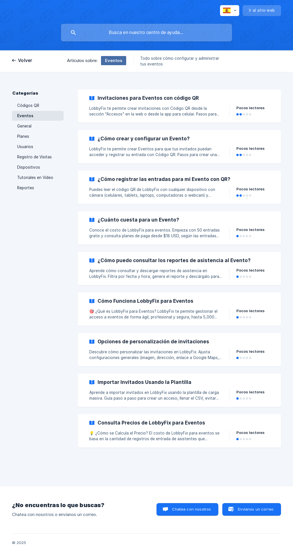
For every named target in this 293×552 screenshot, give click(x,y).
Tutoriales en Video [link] (35, 177)
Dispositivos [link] (28, 167)
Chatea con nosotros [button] (191, 509)
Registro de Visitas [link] (34, 157)
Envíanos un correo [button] (256, 509)
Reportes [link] (25, 188)
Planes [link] (23, 136)
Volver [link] (25, 60)
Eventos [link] (25, 115)
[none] (229, 10)
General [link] (24, 126)
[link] (179, 106)
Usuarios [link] (25, 146)
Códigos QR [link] (28, 105)
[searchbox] (146, 32)
